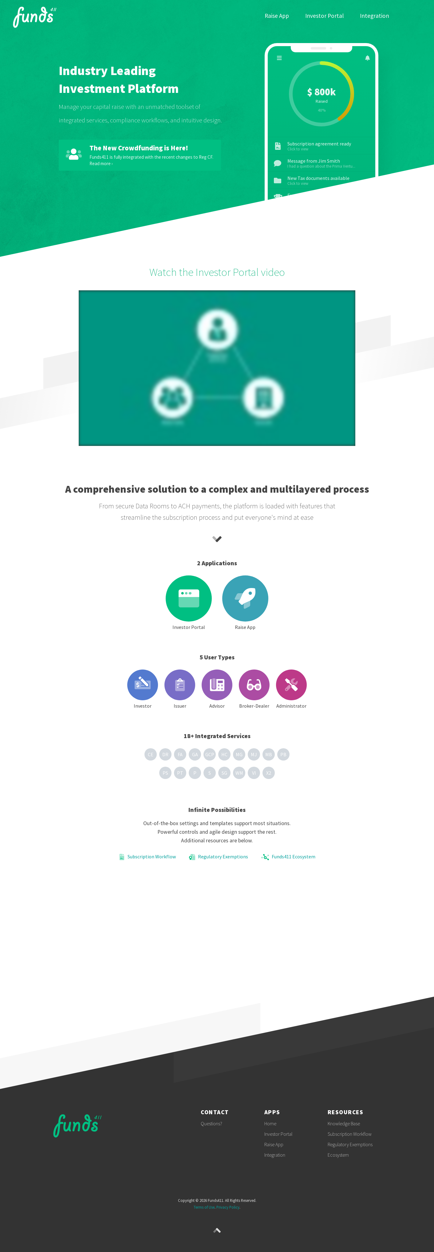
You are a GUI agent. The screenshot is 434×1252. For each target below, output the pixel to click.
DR (165, 754)
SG (224, 773)
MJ (254, 754)
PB (283, 754)
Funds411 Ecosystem (288, 857)
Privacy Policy (227, 1207)
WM (239, 773)
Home (270, 1123)
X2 (268, 773)
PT (180, 773)
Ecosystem (338, 1155)
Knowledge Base (344, 1123)
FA (180, 754)
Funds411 (37, 16)
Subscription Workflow (147, 857)
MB (268, 754)
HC (224, 754)
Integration (374, 16)
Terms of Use (204, 1207)
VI (254, 773)
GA (195, 754)
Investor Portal (324, 16)
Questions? (211, 1123)
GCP (209, 754)
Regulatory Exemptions (218, 857)
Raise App (277, 16)
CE (150, 754)
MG (239, 754)
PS (165, 773)
